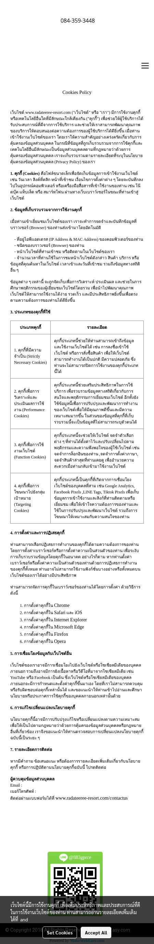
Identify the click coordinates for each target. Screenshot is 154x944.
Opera (60, 641)
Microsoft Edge (69, 627)
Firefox (61, 634)
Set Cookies (60, 932)
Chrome (61, 605)
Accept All (96, 932)
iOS (78, 612)
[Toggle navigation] (145, 66)
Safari (59, 612)
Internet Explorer (70, 619)
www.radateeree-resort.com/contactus (91, 798)
